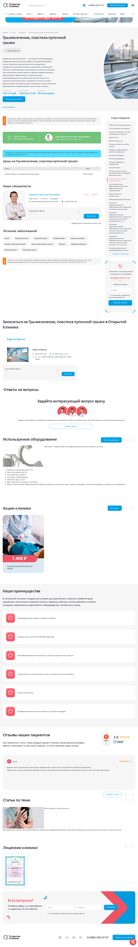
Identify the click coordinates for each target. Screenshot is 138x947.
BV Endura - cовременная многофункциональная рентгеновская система (74, 446)
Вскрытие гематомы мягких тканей (119, 145)
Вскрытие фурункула (116, 159)
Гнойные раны (59, 238)
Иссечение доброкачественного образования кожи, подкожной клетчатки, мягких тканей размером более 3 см (120, 216)
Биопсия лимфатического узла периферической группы (120, 133)
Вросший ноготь (21, 238)
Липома (62, 244)
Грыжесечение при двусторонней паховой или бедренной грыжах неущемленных (118, 187)
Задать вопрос (71, 426)
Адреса (53, 14)
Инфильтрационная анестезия (119, 199)
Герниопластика (40, 238)
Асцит (7, 238)
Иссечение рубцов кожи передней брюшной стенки (118, 249)
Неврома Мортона (78, 244)
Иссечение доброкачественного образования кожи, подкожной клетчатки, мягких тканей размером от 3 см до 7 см (120, 240)
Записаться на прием (117, 5)
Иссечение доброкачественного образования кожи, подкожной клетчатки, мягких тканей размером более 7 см (120, 228)
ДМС (122, 14)
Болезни (112, 14)
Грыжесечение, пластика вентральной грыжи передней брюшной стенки (119, 173)
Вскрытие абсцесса (116, 141)
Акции (65, 14)
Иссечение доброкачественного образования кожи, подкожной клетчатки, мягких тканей (120, 206)
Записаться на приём (14, 99)
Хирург (86, 194)
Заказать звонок (120, 303)
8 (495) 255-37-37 (96, 5)
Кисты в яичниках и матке (42, 244)
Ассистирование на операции (119, 128)
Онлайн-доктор (80, 14)
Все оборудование (111, 440)
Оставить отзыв (112, 794)
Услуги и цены (15, 14)
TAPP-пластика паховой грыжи (120, 125)
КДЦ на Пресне (13, 50)
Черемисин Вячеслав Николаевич (72, 136)
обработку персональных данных (119, 296)
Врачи (40, 14)
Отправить (111, 907)
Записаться (91, 216)
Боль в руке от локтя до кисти (57, 808)
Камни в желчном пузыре (15, 244)
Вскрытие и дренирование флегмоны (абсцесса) (118, 151)
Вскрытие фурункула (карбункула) (116, 163)
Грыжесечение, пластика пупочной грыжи (118, 180)
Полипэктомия (11, 249)
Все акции (115, 508)
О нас (28, 14)
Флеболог (95, 194)
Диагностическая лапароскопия (115, 195)
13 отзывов (54, 199)
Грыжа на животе (77, 238)
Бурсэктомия (113, 137)
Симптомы (99, 14)
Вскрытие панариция (116, 155)
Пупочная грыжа (29, 249)
